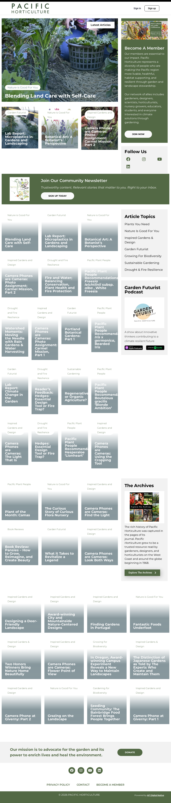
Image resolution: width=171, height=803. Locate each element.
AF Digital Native (155, 795)
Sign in (137, 8)
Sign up (152, 8)
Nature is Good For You (23, 87)
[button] (101, 25)
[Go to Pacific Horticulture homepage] (30, 8)
